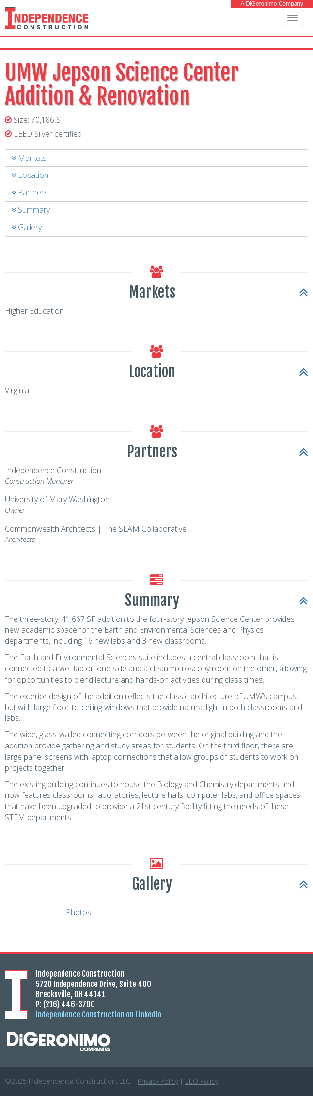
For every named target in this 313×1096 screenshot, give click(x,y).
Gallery (26, 227)
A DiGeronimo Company (272, 3)
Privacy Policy (158, 1081)
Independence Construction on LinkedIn (98, 1014)
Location (29, 175)
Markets (29, 158)
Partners (29, 192)
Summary (30, 210)
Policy (201, 1081)
